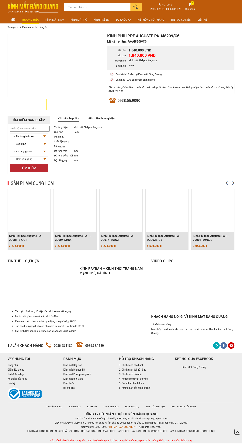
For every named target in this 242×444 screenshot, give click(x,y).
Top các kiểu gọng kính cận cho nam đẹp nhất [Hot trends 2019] (49, 326)
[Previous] (227, 183)
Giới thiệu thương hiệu (104, 118)
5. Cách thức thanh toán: (131, 383)
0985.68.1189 (157, 9)
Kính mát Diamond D (74, 370)
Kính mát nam (54, 19)
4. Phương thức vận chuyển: (133, 379)
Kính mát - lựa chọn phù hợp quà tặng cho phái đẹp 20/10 (45, 321)
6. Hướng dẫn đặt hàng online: (134, 388)
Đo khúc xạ (69, 388)
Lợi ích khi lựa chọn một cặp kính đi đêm (36, 316)
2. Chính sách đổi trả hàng (132, 370)
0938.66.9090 (129, 100)
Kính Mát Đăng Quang (194, 367)
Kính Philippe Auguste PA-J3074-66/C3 (117, 238)
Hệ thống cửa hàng (17, 379)
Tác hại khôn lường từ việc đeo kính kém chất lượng (43, 311)
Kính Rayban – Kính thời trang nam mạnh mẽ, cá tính (111, 270)
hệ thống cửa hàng (183, 407)
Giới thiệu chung (16, 370)
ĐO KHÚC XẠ (123, 19)
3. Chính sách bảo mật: (131, 374)
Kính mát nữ (79, 19)
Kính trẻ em (101, 19)
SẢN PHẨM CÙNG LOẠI (32, 183)
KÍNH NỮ (92, 407)
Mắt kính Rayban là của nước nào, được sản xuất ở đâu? (45, 331)
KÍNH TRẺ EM (111, 407)
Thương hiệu (30, 19)
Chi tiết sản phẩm (69, 118)
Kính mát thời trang (73, 379)
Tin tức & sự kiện (16, 374)
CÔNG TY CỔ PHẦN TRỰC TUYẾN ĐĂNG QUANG (121, 414)
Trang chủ (13, 365)
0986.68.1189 (173, 9)
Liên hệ (11, 383)
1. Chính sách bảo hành (131, 365)
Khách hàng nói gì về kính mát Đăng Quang (189, 317)
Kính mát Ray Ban (72, 365)
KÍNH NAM (75, 407)
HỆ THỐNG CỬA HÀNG (150, 19)
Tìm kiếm (29, 168)
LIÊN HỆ (202, 19)
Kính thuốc (68, 383)
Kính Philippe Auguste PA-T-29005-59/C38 (211, 238)
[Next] (233, 183)
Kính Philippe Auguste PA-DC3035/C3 (163, 238)
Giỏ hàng (190, 9)
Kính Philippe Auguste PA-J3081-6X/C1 (25, 238)
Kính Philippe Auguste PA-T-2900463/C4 (73, 238)
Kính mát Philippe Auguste (77, 374)
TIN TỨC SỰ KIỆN (181, 19)
